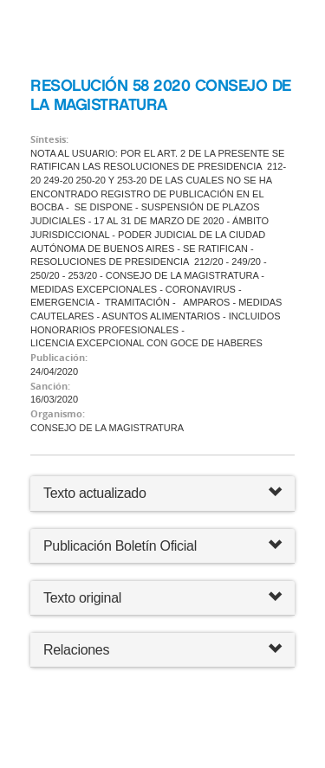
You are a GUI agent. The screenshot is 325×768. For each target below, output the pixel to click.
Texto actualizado (94, 493)
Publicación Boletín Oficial (120, 546)
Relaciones (162, 650)
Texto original (82, 598)
